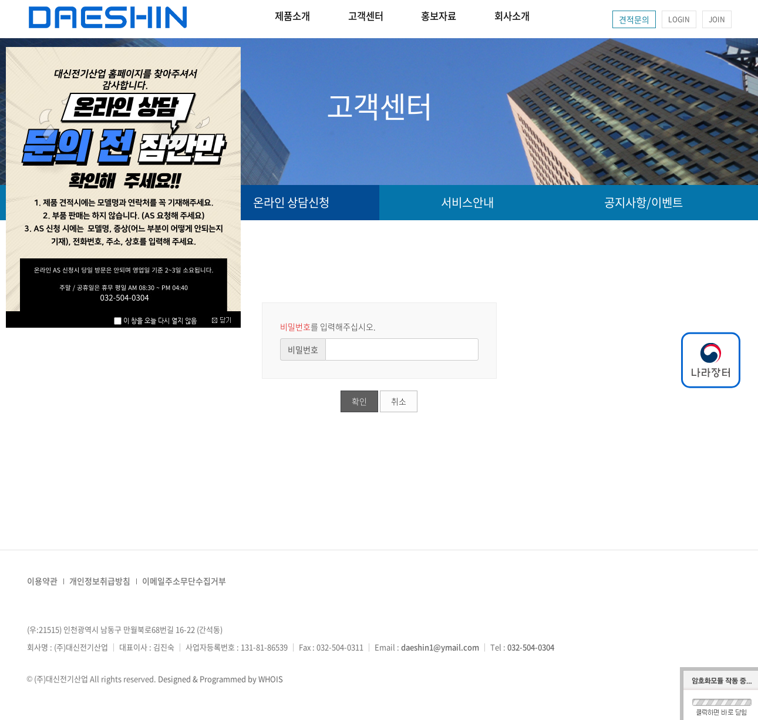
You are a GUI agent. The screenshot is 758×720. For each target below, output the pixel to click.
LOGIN (679, 19)
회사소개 (556, 19)
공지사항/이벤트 (643, 202)
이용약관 (42, 581)
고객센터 (385, 19)
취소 (398, 401)
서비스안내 (467, 202)
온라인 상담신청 (291, 202)
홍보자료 (470, 19)
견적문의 (634, 19)
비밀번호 (303, 349)
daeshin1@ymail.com (440, 646)
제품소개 (299, 19)
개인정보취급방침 (99, 581)
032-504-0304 (530, 646)
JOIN (717, 19)
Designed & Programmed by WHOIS (220, 678)
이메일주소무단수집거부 (184, 581)
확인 (359, 401)
